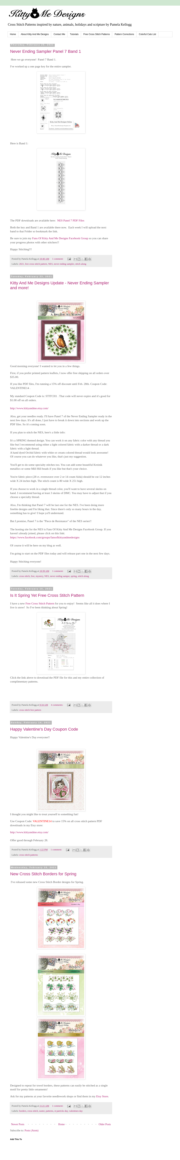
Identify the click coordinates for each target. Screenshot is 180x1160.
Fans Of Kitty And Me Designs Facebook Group (60, 238)
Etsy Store (102, 1096)
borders (22, 1111)
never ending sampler (64, 264)
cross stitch (24, 576)
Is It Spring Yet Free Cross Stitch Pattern (47, 595)
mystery (39, 576)
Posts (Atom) (31, 1130)
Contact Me (59, 34)
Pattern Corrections (124, 34)
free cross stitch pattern (36, 264)
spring (74, 576)
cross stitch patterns (28, 855)
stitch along (80, 264)
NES (50, 264)
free (33, 576)
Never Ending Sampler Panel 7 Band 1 (45, 51)
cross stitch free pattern (30, 710)
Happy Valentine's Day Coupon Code (44, 729)
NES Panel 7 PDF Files (70, 220)
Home (13, 34)
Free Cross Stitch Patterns (96, 34)
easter (42, 1111)
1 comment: (58, 259)
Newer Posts (17, 1124)
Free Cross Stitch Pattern (40, 603)
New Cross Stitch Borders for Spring (43, 874)
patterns (49, 1111)
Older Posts (105, 1124)
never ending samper (60, 576)
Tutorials (74, 34)
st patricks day (61, 1111)
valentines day (75, 1111)
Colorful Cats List (147, 34)
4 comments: (57, 705)
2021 (21, 264)
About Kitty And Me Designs (35, 34)
